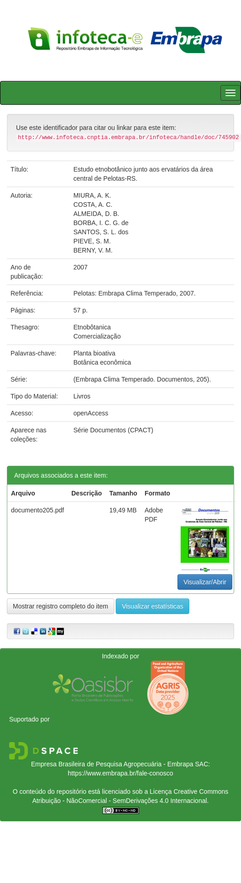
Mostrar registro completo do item (60, 606)
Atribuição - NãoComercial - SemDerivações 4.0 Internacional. (120, 800)
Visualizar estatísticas (152, 606)
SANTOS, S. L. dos (100, 232)
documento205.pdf (37, 510)
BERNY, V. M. (92, 250)
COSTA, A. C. (92, 204)
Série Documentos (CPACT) (113, 430)
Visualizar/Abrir (204, 582)
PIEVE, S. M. (92, 241)
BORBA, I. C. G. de (101, 222)
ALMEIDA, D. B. (96, 213)
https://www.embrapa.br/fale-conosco (120, 773)
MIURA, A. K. (92, 195)
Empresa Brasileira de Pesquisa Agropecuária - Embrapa (112, 764)
